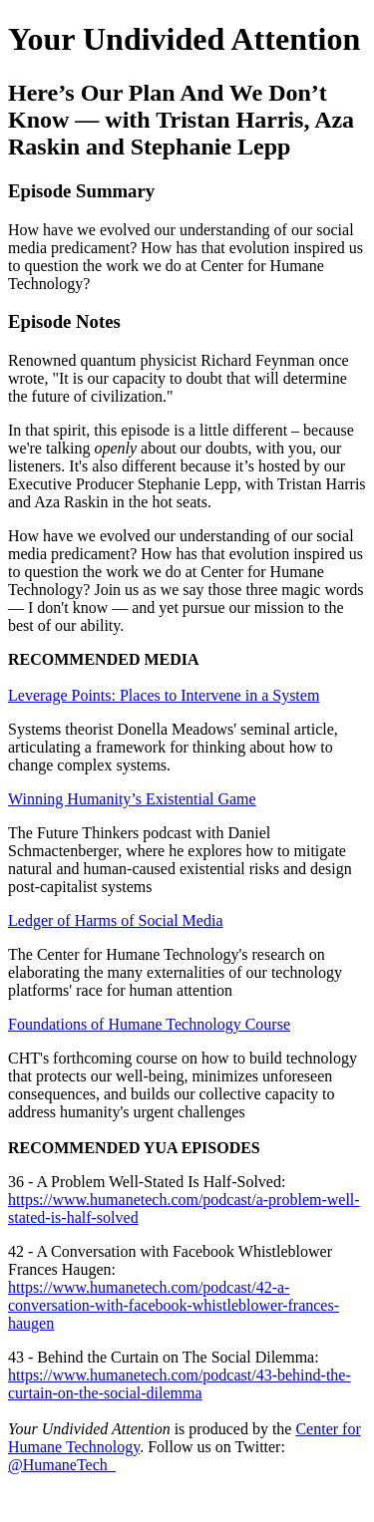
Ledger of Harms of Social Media (115, 920)
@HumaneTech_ (62, 1464)
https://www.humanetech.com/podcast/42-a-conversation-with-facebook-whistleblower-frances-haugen (173, 1305)
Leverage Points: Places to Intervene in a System (163, 695)
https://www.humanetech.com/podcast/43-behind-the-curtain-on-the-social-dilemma (179, 1384)
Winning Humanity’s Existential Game (132, 798)
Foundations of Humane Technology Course (149, 1024)
